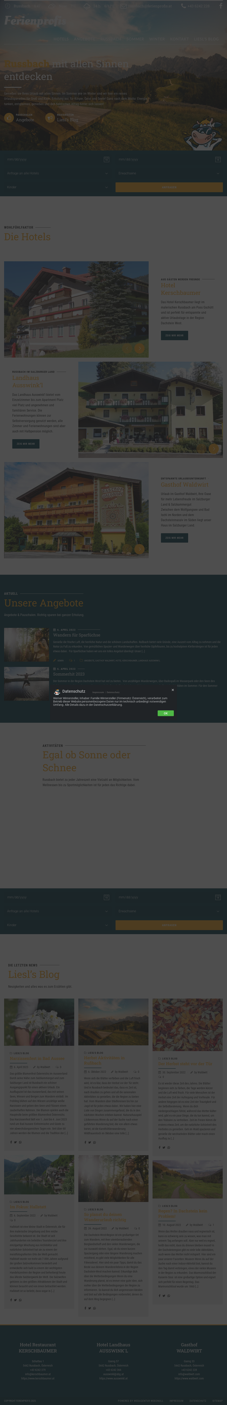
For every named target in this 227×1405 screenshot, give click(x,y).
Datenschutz (113, 692)
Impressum (98, 692)
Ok (166, 713)
